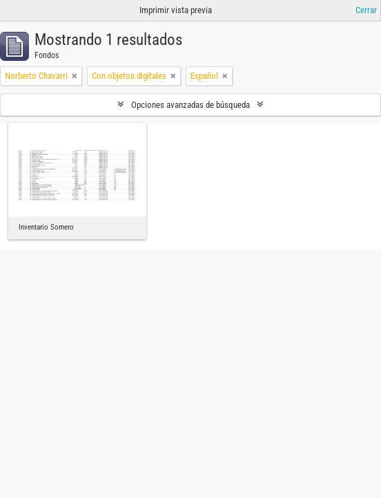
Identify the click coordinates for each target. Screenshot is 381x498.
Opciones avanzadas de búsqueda (190, 105)
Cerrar (366, 10)
